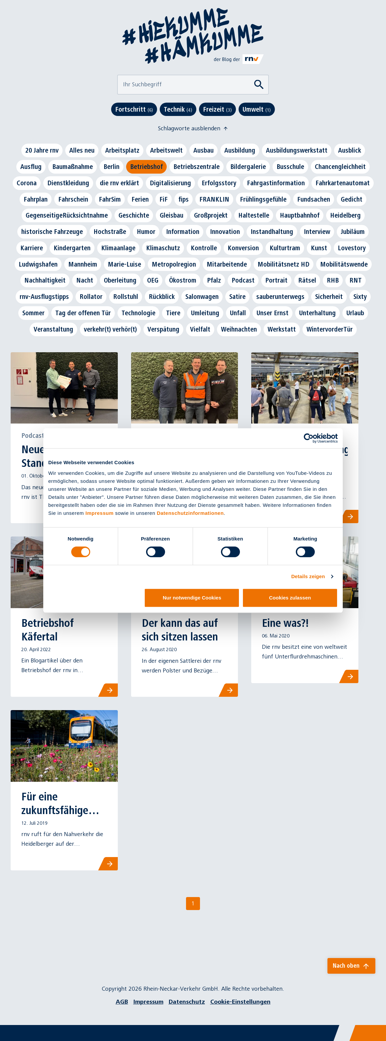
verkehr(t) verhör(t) (110, 329)
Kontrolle (204, 248)
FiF (163, 199)
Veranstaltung (53, 329)
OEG (152, 280)
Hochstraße (110, 232)
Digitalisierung (170, 183)
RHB (333, 280)
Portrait (276, 280)
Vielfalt (200, 329)
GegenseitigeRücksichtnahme (67, 215)
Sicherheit (329, 297)
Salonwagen (202, 297)
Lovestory (352, 248)
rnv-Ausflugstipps (44, 297)
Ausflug (31, 167)
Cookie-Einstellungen (240, 1001)
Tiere (173, 313)
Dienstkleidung (68, 183)
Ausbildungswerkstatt (296, 150)
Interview (317, 232)
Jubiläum (353, 232)
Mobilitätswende (344, 264)
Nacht (84, 280)
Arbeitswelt (166, 150)
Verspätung (163, 329)
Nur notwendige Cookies (192, 597)
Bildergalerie (248, 167)
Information (182, 232)
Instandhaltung (272, 232)
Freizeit (217, 109)
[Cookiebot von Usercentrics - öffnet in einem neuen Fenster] (309, 438)
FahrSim (110, 199)
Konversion (243, 248)
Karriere (31, 248)
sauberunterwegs (280, 297)
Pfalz (214, 280)
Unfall (238, 313)
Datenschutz (187, 1001)
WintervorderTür (329, 329)
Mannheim (82, 264)
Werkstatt (282, 329)
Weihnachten (239, 329)
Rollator (91, 297)
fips (183, 199)
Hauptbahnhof (299, 215)
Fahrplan (36, 199)
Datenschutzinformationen (190, 513)
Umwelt (257, 109)
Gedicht (351, 199)
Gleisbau (171, 215)
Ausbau (203, 150)
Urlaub (355, 313)
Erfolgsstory (219, 183)
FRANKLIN (214, 199)
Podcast (243, 280)
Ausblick (349, 150)
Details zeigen (308, 576)
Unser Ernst (273, 313)
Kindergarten (72, 248)
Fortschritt (134, 109)
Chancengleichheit (340, 167)
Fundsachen (313, 199)
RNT (355, 280)
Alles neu (82, 150)
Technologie (138, 313)
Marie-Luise (124, 264)
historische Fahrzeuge (52, 232)
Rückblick (162, 297)
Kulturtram (285, 248)
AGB (122, 1001)
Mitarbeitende (227, 264)
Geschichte (133, 215)
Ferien (140, 199)
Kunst (319, 248)
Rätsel (307, 280)
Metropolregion (174, 264)
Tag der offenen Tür (83, 313)
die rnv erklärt (119, 183)
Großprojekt (211, 215)
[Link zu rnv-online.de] (239, 59)
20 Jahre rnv (42, 150)
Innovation (225, 232)
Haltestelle (253, 215)
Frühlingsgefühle (263, 199)
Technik (178, 109)
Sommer (33, 313)
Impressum (100, 513)
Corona (27, 183)
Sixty (360, 297)
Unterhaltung (317, 313)
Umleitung (205, 313)
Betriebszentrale (196, 167)
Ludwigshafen (38, 264)
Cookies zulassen (290, 597)
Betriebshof (146, 167)
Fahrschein (73, 199)
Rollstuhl (125, 297)
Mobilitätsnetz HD (283, 264)
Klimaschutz (163, 248)
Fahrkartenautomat (342, 183)
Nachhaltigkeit (45, 280)
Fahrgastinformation (276, 183)
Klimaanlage (118, 248)
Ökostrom (182, 280)
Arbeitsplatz (122, 150)
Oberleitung (120, 280)
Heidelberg (345, 215)
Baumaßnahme (72, 167)
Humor (146, 232)
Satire (237, 297)
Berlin (111, 167)
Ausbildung (239, 150)
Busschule (290, 167)
